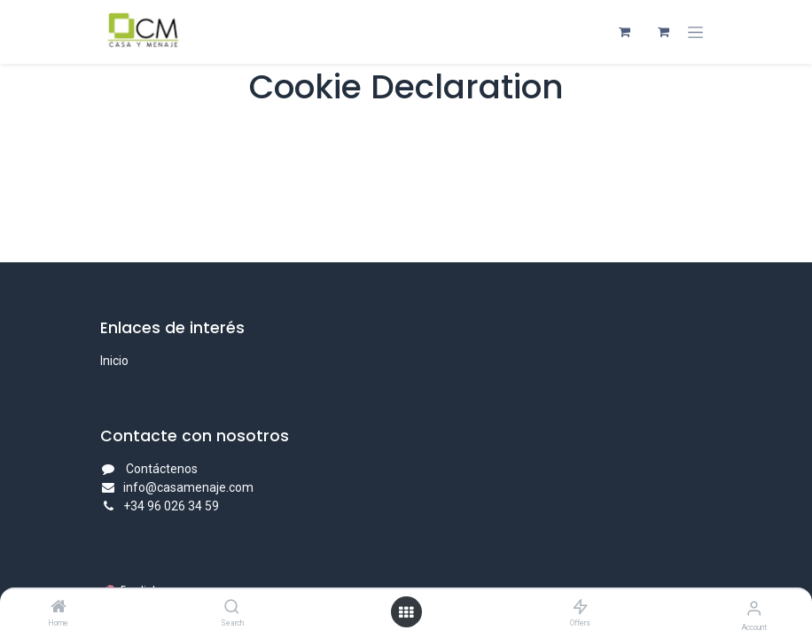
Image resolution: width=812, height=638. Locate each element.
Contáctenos (162, 469)
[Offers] (580, 608)
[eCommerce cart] (624, 32)
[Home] (58, 608)
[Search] (231, 608)
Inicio (114, 361)
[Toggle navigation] (695, 32)
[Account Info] (754, 608)
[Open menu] (406, 612)
